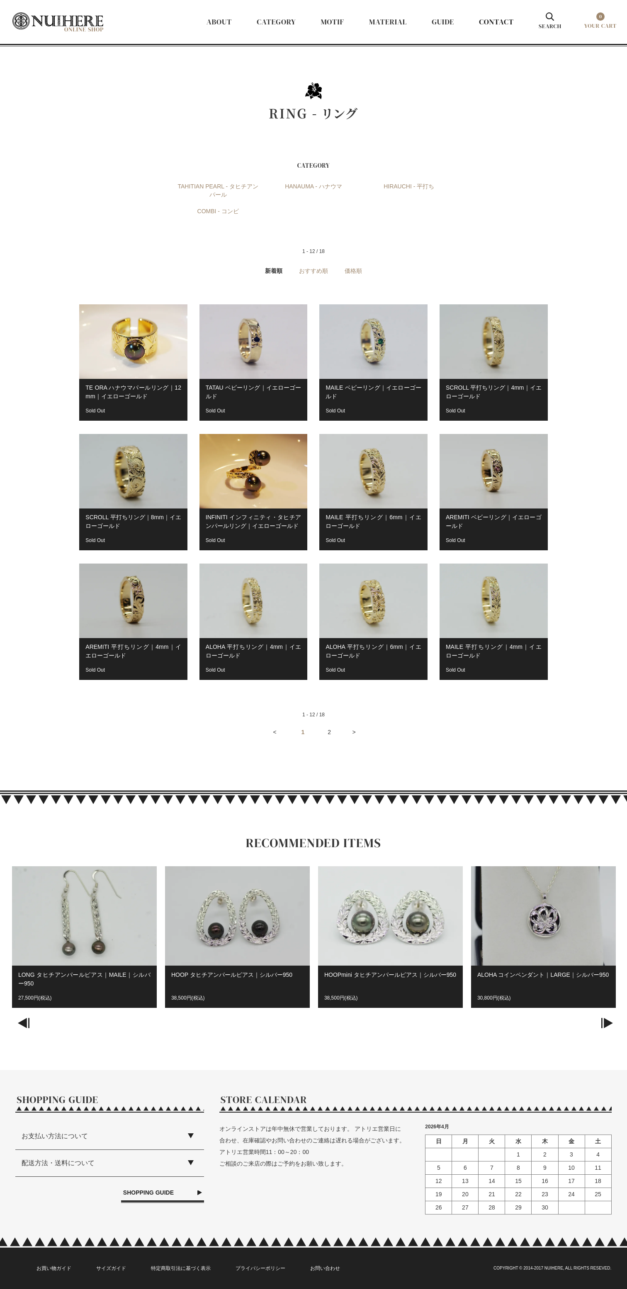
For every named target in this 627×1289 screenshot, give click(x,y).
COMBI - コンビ (218, 211)
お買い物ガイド (53, 1268)
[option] (84, 941)
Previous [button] (16, 1029)
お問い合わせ (325, 1268)
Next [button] (610, 1029)
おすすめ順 (313, 270)
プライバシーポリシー (260, 1268)
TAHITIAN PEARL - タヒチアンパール (218, 190)
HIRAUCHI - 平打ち (409, 186)
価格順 (353, 270)
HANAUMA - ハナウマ (313, 186)
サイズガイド (111, 1268)
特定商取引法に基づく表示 (181, 1268)
